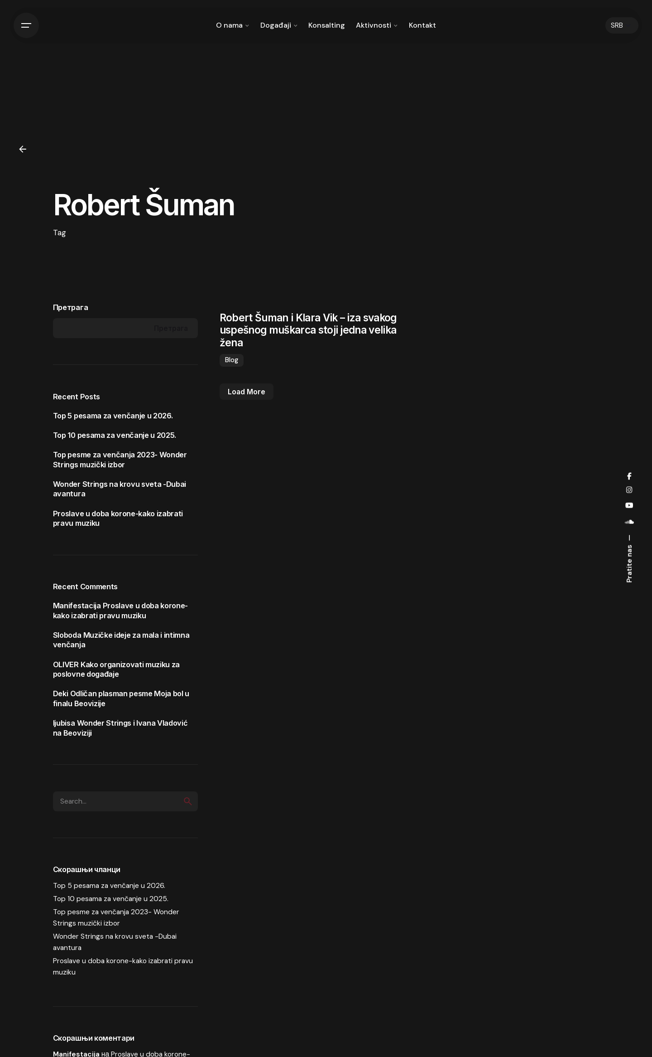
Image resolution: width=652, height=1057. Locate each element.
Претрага (70, 307)
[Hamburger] (26, 25)
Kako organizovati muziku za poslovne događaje (116, 669)
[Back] (22, 149)
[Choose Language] (621, 25)
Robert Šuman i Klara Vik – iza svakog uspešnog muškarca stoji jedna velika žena (308, 329)
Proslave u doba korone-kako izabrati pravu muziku (120, 610)
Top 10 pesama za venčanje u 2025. (114, 435)
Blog (231, 360)
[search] (188, 801)
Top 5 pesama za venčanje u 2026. (113, 415)
